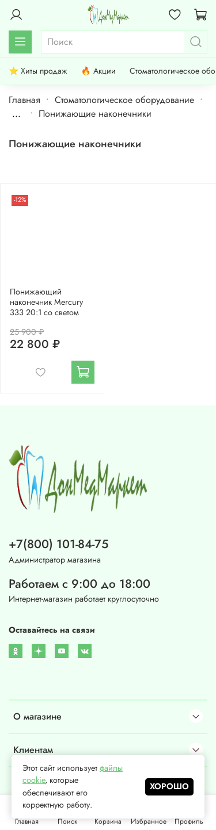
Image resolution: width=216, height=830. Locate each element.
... (16, 114)
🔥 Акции (98, 71)
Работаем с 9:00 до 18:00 (79, 583)
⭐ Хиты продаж (38, 71)
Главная (24, 99)
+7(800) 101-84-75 (58, 544)
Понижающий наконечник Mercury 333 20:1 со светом (46, 302)
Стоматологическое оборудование (124, 99)
